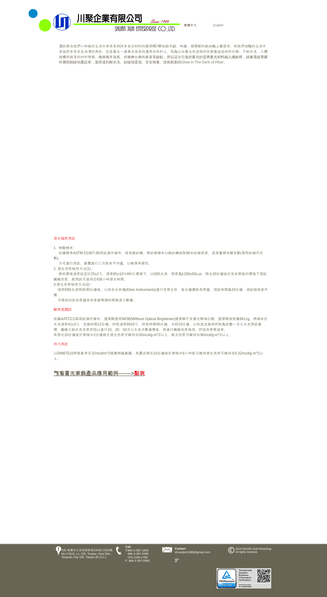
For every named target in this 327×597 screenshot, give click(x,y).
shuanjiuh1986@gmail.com (192, 552)
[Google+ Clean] (177, 560)
